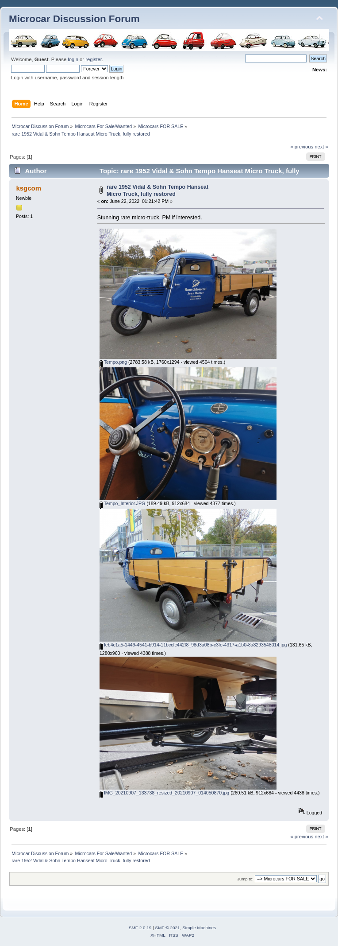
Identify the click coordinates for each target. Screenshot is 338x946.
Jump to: (245, 878)
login (73, 59)
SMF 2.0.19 (140, 927)
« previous (301, 146)
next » (321, 146)
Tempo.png (113, 362)
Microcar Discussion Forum (74, 18)
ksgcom (28, 188)
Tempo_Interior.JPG (122, 503)
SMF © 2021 (167, 927)
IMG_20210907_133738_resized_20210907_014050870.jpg (164, 792)
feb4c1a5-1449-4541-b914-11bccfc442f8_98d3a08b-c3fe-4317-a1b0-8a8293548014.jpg (193, 644)
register (93, 59)
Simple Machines (199, 927)
